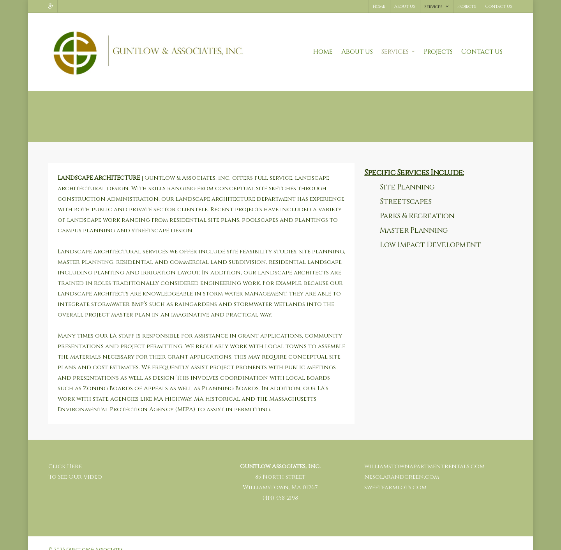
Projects (466, 6)
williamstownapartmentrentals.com (424, 455)
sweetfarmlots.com (395, 476)
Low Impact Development (430, 233)
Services (437, 7)
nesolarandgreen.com (401, 465)
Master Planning (414, 219)
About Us (404, 6)
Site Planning (407, 175)
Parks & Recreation (417, 204)
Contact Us (498, 6)
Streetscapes (405, 190)
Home (379, 6)
